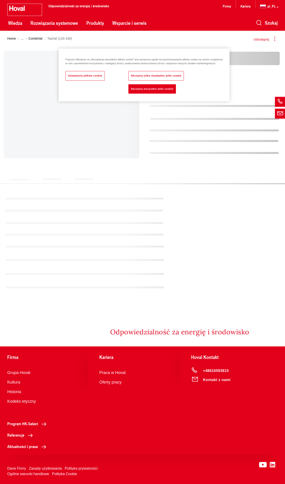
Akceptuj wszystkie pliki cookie (152, 88)
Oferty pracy (110, 382)
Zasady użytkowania (45, 468)
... (22, 38)
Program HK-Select (28, 424)
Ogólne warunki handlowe (28, 474)
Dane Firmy (16, 468)
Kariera (245, 6)
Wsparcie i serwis (129, 23)
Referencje (21, 435)
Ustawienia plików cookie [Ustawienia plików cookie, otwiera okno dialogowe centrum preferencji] (85, 75)
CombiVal (35, 38)
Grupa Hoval (18, 372)
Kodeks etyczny (21, 401)
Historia (14, 391)
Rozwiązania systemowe (54, 23)
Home (11, 38)
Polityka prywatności (81, 468)
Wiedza (15, 23)
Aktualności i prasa (28, 446)
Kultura (13, 382)
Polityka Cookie (64, 474)
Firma (227, 6)
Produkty (95, 23)
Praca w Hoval (112, 372)
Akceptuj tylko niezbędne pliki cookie (156, 75)
